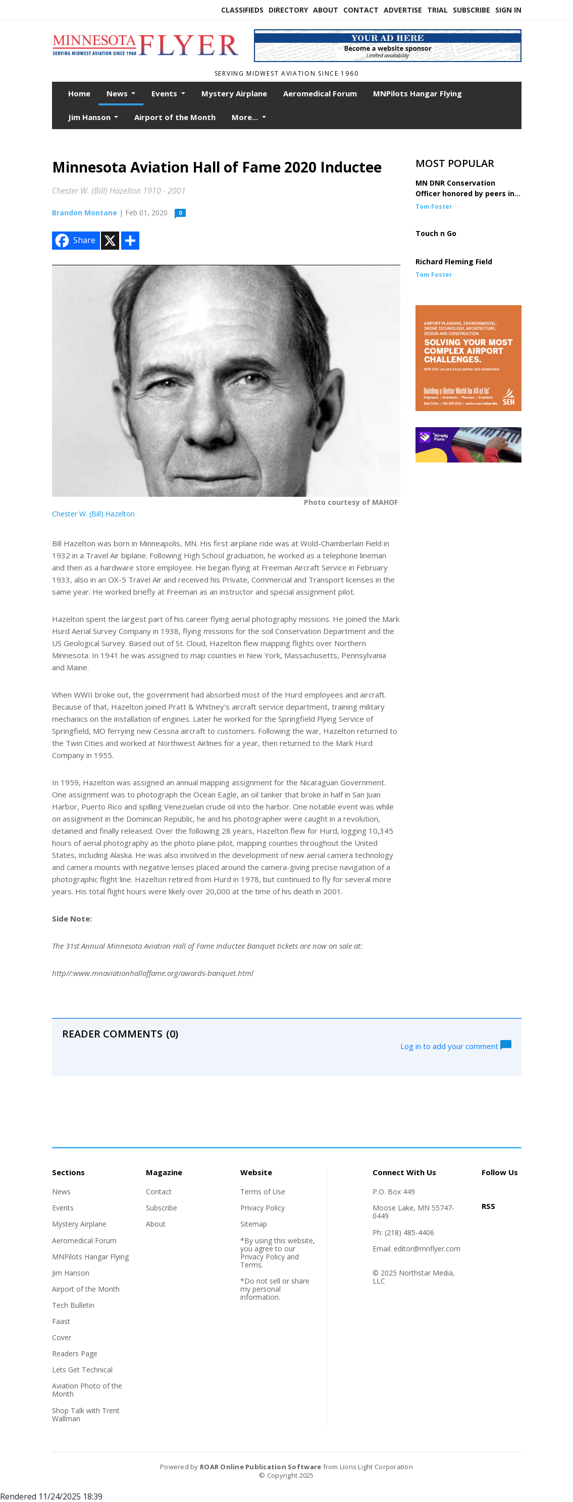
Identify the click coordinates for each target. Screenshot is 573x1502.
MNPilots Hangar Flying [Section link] (90, 1256)
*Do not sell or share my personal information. (274, 1289)
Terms (251, 1264)
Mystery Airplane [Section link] (79, 1224)
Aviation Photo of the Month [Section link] (87, 1390)
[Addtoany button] (130, 241)
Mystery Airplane (234, 93)
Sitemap (253, 1224)
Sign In (508, 10)
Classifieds (242, 10)
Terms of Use (262, 1191)
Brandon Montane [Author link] (84, 212)
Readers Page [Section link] (74, 1353)
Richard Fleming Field (453, 261)
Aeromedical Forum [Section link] (84, 1240)
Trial (437, 10)
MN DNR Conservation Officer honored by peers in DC (464, 193)
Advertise (403, 10)
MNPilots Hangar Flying (417, 93)
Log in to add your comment (455, 1045)
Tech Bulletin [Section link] (73, 1305)
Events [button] (165, 93)
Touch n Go (435, 233)
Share (74, 241)
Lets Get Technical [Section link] (82, 1369)
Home (79, 93)
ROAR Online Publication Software (260, 1466)
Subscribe (471, 10)
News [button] (118, 93)
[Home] (145, 60)
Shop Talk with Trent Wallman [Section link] (86, 1414)
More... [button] (246, 117)
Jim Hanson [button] (90, 117)
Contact (361, 10)
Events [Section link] (63, 1207)
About (325, 10)
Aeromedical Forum (320, 93)
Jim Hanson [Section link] (70, 1273)
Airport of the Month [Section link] (86, 1289)
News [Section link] (61, 1191)
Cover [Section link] (61, 1337)
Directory (288, 10)
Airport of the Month (175, 117)
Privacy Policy (262, 1207)
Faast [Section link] (61, 1321)
